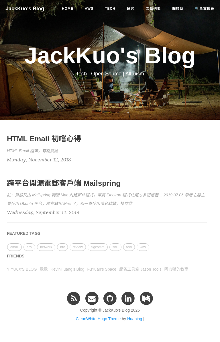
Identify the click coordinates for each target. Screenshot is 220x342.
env (29, 247)
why (143, 247)
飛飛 (44, 269)
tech (110, 9)
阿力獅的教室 (176, 269)
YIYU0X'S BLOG (22, 269)
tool (129, 247)
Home (67, 9)
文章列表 (153, 9)
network (46, 247)
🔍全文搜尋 (204, 9)
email (14, 247)
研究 (130, 9)
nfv (62, 247)
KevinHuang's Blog (68, 269)
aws (89, 9)
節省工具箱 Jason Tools (140, 269)
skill (115, 247)
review (78, 247)
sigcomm (98, 247)
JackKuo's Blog (25, 8)
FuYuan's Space (101, 269)
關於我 (177, 9)
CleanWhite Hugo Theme (98, 318)
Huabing (134, 318)
